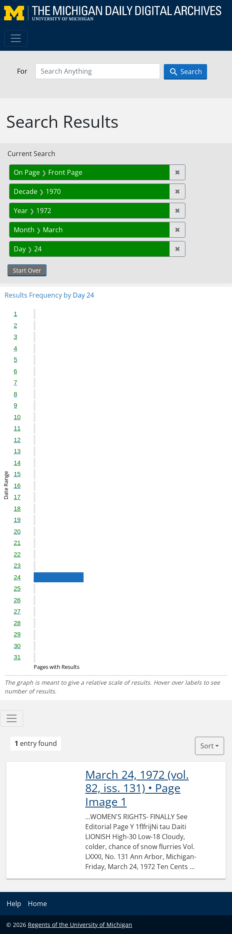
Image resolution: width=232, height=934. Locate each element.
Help (14, 903)
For (22, 71)
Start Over (27, 270)
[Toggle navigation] (15, 38)
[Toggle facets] (11, 718)
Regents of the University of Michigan (80, 925)
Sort (207, 745)
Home (37, 903)
